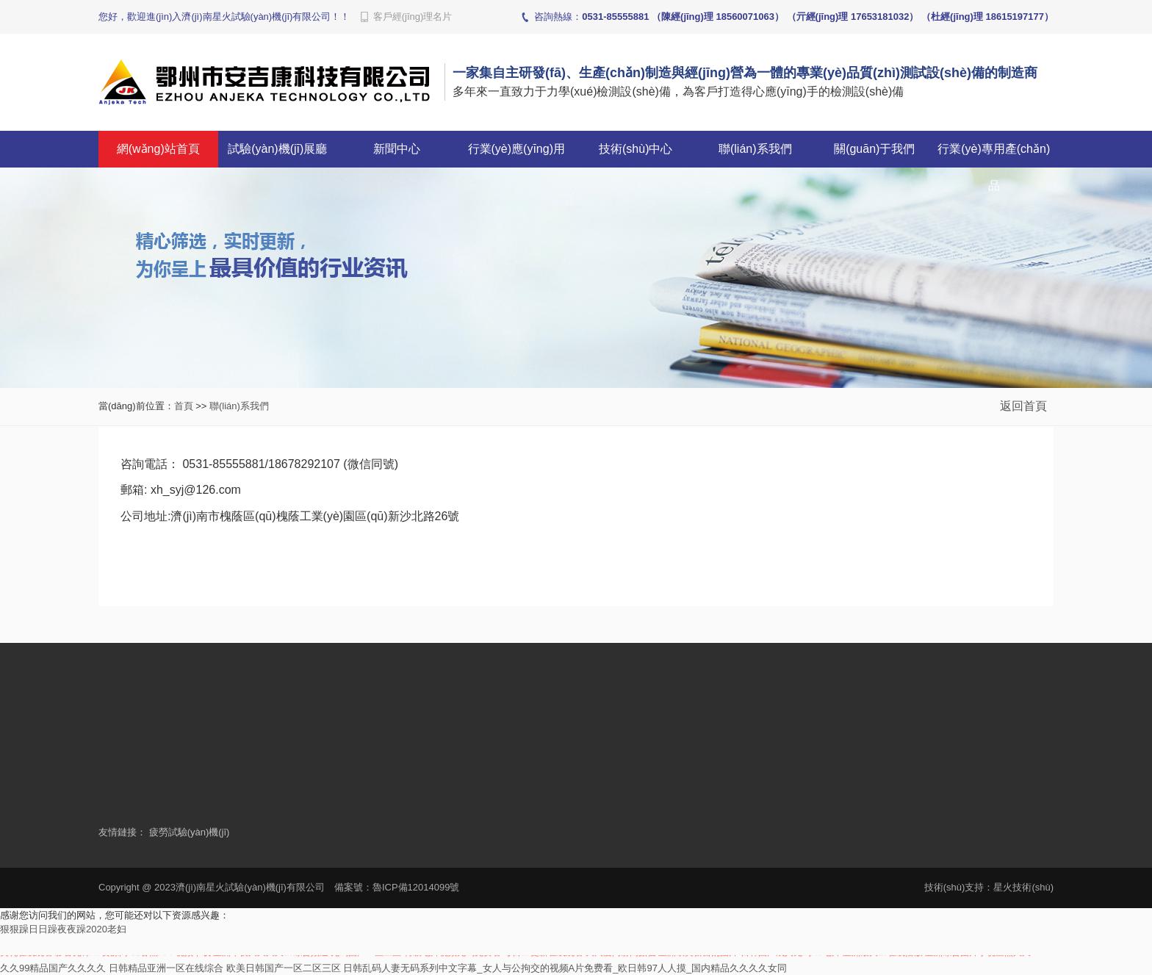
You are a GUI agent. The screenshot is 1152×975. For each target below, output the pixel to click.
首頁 (183, 405)
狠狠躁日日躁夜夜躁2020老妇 (63, 929)
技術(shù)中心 (635, 149)
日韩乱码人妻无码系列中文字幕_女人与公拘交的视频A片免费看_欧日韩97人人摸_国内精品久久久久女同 (565, 968)
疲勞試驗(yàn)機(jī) (189, 832)
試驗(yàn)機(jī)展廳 (277, 149)
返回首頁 (1025, 406)
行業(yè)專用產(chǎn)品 (993, 167)
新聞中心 (396, 149)
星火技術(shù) (1023, 887)
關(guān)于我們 (874, 149)
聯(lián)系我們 (755, 149)
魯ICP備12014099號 (416, 887)
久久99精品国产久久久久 (53, 968)
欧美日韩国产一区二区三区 (283, 968)
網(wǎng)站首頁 (158, 149)
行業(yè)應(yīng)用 (516, 149)
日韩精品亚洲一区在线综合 (166, 968)
